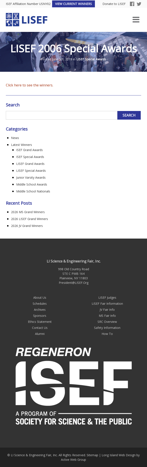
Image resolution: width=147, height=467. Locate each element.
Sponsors (39, 316)
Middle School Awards (31, 184)
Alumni (40, 334)
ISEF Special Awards (30, 157)
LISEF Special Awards (91, 59)
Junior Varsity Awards (31, 177)
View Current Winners (73, 4)
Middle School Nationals (33, 191)
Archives (40, 310)
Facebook (132, 4)
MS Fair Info (107, 316)
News (15, 138)
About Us (39, 297)
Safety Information (107, 328)
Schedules (40, 303)
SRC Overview (107, 322)
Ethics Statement (40, 322)
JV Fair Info (107, 310)
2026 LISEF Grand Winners (29, 219)
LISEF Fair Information (107, 303)
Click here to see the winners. (29, 85)
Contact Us (40, 328)
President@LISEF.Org (73, 283)
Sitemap (92, 455)
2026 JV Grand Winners (27, 226)
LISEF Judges (107, 297)
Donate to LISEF (114, 4)
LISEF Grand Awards (30, 164)
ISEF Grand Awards (29, 150)
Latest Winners (21, 145)
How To (107, 334)
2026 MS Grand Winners (28, 212)
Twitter (139, 4)
